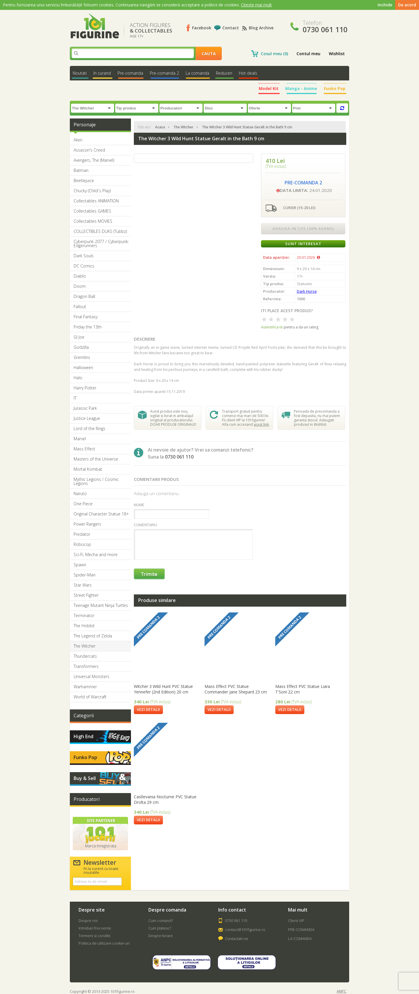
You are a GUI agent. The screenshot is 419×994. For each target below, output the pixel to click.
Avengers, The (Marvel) (94, 160)
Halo (78, 377)
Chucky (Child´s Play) (92, 190)
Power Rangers (87, 524)
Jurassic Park (85, 408)
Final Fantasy (85, 316)
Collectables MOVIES (93, 221)
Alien (78, 140)
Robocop (82, 544)
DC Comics (84, 266)
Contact (230, 27)
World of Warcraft (90, 697)
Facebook (201, 27)
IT (75, 398)
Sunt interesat (303, 243)
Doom (80, 286)
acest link (261, 424)
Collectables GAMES (92, 211)
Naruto (80, 493)
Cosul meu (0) (274, 53)
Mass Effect (84, 449)
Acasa (160, 127)
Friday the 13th (88, 327)
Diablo (80, 276)
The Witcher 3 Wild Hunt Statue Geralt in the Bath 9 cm (247, 127)
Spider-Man (84, 575)
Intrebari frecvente (95, 928)
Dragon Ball (84, 296)
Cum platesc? (159, 928)
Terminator (84, 615)
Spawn (80, 564)
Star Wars (83, 585)
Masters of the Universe (96, 459)
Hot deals (248, 73)
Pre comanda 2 (148, 627)
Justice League (87, 418)
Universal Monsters (91, 676)
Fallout (80, 306)
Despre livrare (160, 935)
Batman (81, 170)
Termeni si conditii (94, 935)
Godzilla (81, 347)
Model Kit (268, 88)
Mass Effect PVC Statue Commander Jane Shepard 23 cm (236, 689)
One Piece (83, 503)
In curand (102, 73)
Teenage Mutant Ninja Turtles (101, 605)
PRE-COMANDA (301, 929)
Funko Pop (334, 88)
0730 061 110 (236, 920)
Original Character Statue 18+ (101, 514)
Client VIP (296, 920)
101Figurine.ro (95, 26)
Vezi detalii (148, 709)
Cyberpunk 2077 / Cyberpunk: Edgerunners (101, 243)
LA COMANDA (300, 938)
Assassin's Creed (89, 150)
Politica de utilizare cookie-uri (104, 943)
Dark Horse (307, 291)
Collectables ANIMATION (96, 201)
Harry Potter (85, 388)
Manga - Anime (301, 88)
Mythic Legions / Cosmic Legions (96, 481)
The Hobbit (84, 625)
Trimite (149, 574)
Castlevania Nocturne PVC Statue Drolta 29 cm (165, 799)
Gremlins (82, 357)
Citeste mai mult (256, 5)
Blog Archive (261, 27)
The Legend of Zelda (93, 636)
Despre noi (88, 920)
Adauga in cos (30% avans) (303, 228)
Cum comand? (160, 920)
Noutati (80, 73)
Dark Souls (84, 255)
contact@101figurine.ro (245, 929)
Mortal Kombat (88, 469)
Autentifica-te (272, 327)
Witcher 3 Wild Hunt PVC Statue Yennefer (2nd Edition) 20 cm (163, 689)
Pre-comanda (130, 73)
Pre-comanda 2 (164, 73)
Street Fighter (86, 595)
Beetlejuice (84, 180)
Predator (82, 534)
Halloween (83, 367)
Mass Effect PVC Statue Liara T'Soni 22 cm (302, 689)
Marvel (80, 438)
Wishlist (337, 53)
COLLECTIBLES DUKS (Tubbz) (100, 231)
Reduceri (224, 73)
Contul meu (308, 53)
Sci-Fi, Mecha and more (96, 554)
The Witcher (84, 646)
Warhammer (85, 686)
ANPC (341, 991)
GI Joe (79, 337)
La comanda (197, 73)
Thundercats (85, 656)
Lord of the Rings (89, 428)
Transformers (86, 666)
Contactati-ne (236, 938)
